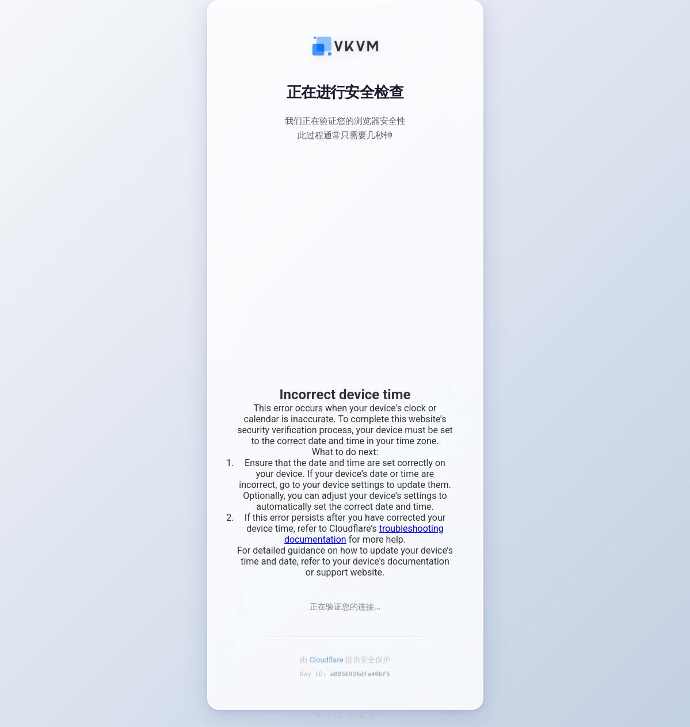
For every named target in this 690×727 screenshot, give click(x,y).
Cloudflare (326, 662)
